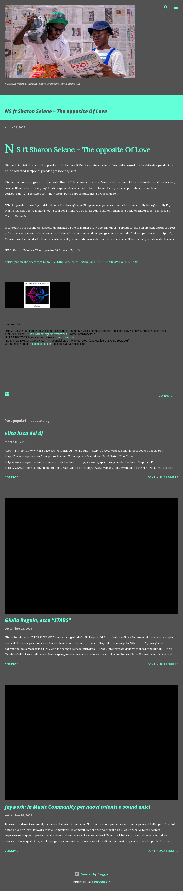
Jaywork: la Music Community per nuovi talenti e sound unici (77, 806)
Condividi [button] (166, 395)
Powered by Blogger (91, 874)
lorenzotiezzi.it (65, 337)
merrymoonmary (102, 882)
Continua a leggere (162, 477)
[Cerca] (166, 7)
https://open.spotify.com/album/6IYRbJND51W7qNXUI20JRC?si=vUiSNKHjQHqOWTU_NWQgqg (71, 262)
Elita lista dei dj (24, 433)
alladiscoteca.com (41, 343)
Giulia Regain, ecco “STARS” (38, 620)
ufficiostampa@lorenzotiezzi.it (48, 334)
